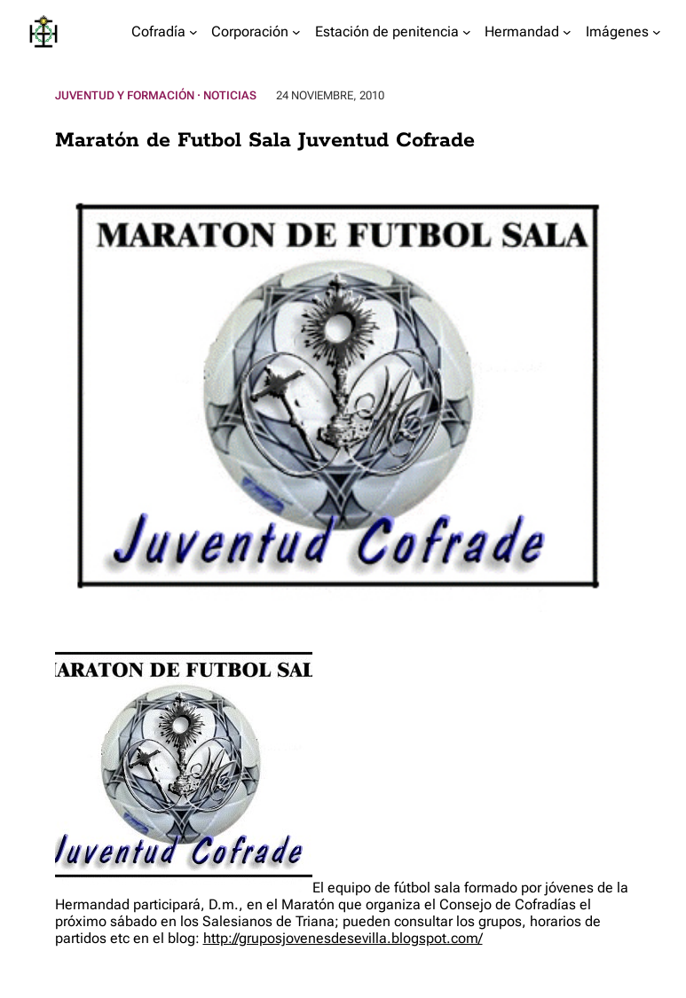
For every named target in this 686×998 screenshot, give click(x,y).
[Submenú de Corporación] (296, 32)
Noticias (229, 95)
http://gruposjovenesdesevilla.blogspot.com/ (343, 938)
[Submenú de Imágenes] (656, 32)
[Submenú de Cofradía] (193, 32)
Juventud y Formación (124, 95)
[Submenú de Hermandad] (567, 32)
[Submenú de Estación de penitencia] (466, 32)
